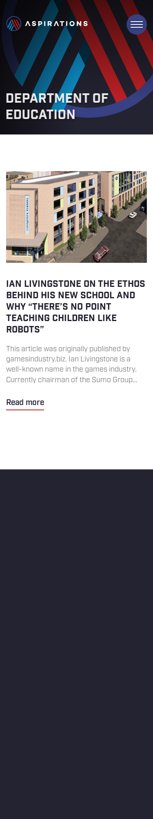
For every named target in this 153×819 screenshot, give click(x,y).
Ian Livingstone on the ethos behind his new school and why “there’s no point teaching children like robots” (76, 290)
